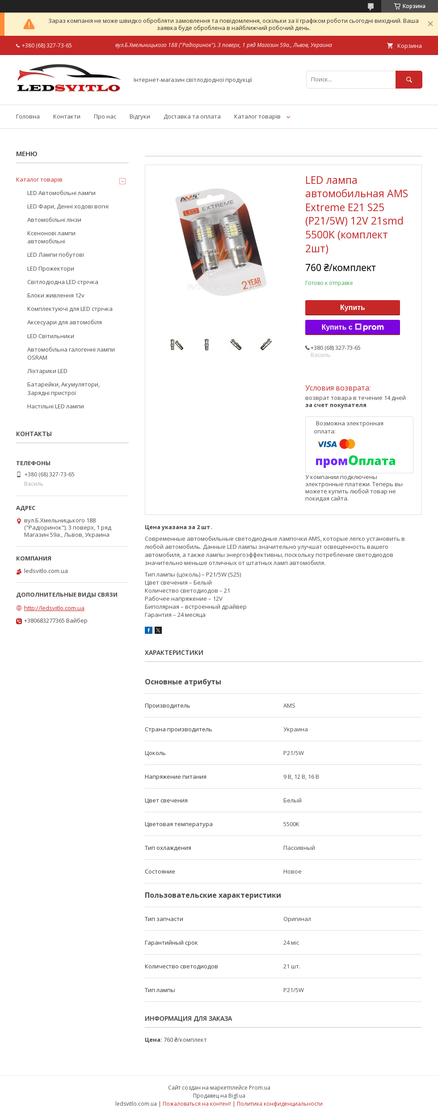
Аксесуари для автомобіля (64, 322)
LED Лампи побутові (55, 254)
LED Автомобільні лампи (61, 193)
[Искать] (409, 79)
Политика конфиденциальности (280, 1104)
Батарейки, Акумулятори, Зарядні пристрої (63, 388)
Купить (352, 307)
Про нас (105, 116)
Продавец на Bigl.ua (219, 1095)
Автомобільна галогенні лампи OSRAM (71, 353)
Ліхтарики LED (47, 371)
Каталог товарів (257, 116)
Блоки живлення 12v (55, 295)
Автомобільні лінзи (54, 220)
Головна (28, 116)
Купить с (352, 327)
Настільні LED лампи (55, 406)
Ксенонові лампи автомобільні (51, 237)
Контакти (66, 116)
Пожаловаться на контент (197, 1104)
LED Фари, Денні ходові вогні (68, 206)
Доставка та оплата (192, 116)
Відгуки (140, 116)
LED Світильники (50, 336)
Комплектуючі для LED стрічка (70, 309)
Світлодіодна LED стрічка (62, 282)
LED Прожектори (50, 268)
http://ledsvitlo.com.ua (54, 607)
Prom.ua (259, 1087)
